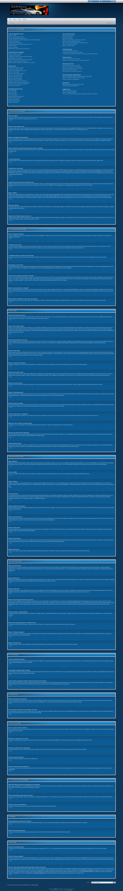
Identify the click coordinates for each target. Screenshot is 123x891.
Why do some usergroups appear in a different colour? (75, 42)
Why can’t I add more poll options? (16, 73)
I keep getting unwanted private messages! (73, 52)
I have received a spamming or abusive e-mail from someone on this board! (80, 53)
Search (14, 19)
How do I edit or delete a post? (15, 69)
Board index (11, 22)
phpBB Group (47, 848)
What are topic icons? (13, 102)
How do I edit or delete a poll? (15, 75)
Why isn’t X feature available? (69, 92)
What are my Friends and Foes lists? (71, 58)
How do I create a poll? (13, 72)
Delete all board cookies (17, 885)
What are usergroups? (68, 38)
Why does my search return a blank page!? (73, 68)
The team (9, 885)
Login (19, 19)
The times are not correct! (14, 55)
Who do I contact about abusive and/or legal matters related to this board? (80, 93)
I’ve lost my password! (13, 41)
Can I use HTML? (12, 91)
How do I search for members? (70, 69)
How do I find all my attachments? (70, 85)
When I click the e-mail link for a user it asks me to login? (21, 62)
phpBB (55, 888)
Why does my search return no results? (72, 66)
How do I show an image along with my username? (20, 59)
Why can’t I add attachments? (15, 78)
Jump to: (89, 882)
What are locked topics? (14, 100)
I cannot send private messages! (70, 50)
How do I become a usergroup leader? (72, 41)
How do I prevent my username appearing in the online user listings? (24, 39)
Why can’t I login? (12, 35)
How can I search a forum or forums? (71, 65)
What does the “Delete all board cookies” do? (19, 48)
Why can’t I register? (13, 47)
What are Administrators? (68, 35)
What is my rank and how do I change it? (18, 61)
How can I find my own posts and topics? (72, 71)
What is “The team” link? (68, 45)
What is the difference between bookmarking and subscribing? (77, 76)
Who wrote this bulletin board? (70, 90)
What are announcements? (14, 97)
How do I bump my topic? (14, 85)
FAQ (10, 19)
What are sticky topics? (13, 99)
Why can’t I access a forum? (15, 76)
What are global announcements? (16, 96)
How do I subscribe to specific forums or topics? (74, 77)
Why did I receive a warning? (15, 79)
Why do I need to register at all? (15, 36)
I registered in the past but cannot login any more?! (20, 44)
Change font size (110, 22)
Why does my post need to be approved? (18, 83)
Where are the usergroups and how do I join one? (74, 39)
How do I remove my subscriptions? (71, 79)
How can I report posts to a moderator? (17, 80)
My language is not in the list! (15, 58)
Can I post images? (13, 94)
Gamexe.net (69, 890)
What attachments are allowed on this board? (73, 84)
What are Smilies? (12, 93)
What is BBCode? (12, 90)
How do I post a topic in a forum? (16, 67)
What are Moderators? (68, 36)
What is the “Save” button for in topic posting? (19, 82)
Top (11, 120)
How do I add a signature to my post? (17, 70)
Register (25, 19)
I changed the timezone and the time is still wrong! (20, 56)
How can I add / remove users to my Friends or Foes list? (76, 60)
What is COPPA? (12, 45)
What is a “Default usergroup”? (70, 44)
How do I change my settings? (15, 53)
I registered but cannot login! (15, 42)
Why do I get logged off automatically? (17, 38)
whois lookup (105, 868)
